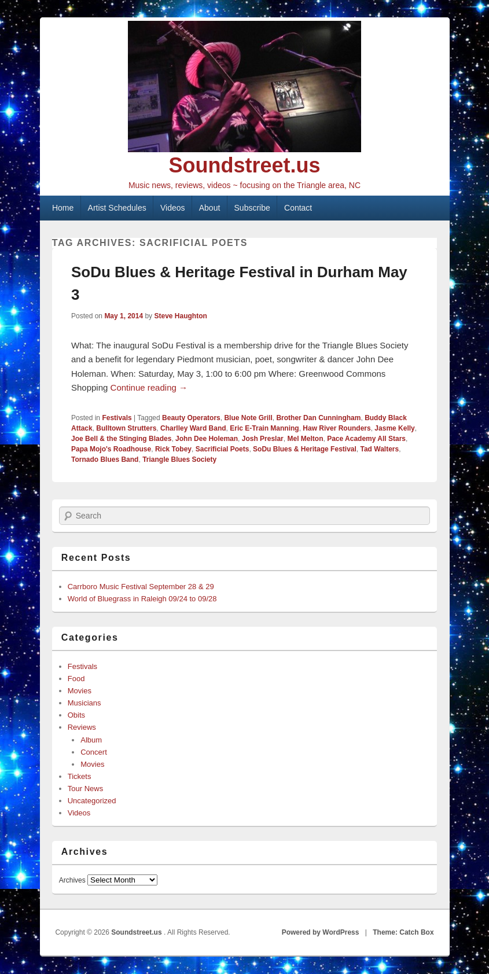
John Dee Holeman (206, 439)
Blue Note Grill (248, 418)
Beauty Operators (191, 418)
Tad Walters (379, 449)
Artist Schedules (117, 207)
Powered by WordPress (320, 932)
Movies (79, 690)
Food (76, 678)
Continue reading (149, 387)
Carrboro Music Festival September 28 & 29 (141, 586)
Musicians (84, 703)
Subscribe (252, 207)
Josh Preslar (263, 439)
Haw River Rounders (336, 428)
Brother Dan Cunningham (318, 418)
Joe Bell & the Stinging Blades (121, 439)
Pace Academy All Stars (366, 439)
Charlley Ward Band (193, 428)
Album (91, 740)
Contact (298, 207)
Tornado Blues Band (104, 459)
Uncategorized (92, 800)
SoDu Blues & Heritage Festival (304, 449)
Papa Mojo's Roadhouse (111, 449)
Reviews (82, 727)
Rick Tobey (173, 449)
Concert (93, 752)
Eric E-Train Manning (264, 428)
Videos (172, 207)
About (209, 207)
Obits (76, 715)
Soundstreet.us (244, 165)
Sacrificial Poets (222, 449)
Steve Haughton (180, 316)
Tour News (85, 788)
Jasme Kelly (394, 428)
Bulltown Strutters (126, 428)
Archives (72, 880)
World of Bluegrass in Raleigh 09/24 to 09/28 (142, 598)
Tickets (79, 776)
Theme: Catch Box (403, 932)
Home (62, 207)
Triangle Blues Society (179, 459)
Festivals (116, 418)
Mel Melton (305, 439)
